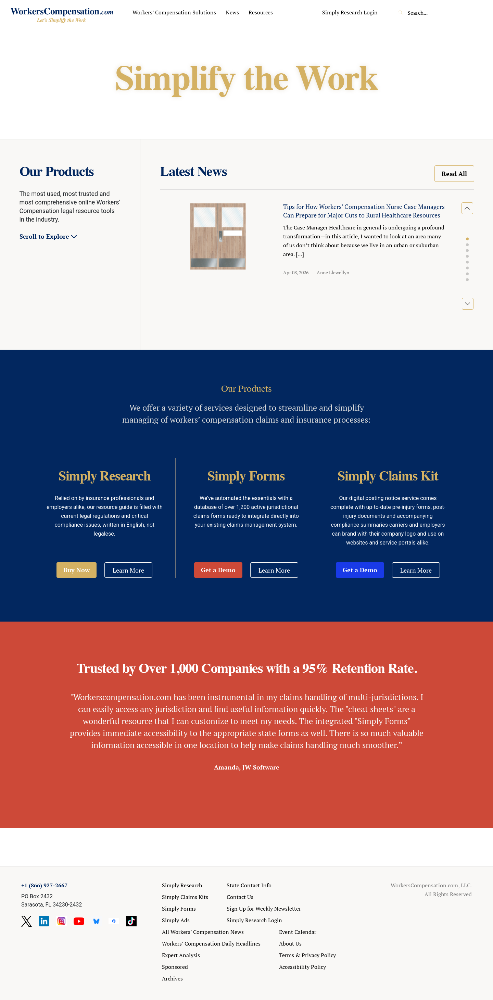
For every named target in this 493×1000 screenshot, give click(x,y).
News (232, 12)
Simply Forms (179, 908)
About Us (290, 943)
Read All (454, 174)
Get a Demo (218, 570)
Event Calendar (297, 932)
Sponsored (175, 967)
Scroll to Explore (44, 236)
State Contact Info (249, 885)
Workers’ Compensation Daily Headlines (211, 943)
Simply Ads (176, 920)
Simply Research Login (350, 12)
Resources (261, 12)
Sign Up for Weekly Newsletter (264, 908)
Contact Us (240, 897)
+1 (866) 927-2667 (44, 885)
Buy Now (76, 570)
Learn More (128, 570)
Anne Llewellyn (333, 272)
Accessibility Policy (302, 967)
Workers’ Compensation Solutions (174, 12)
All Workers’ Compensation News (203, 932)
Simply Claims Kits (185, 897)
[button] (467, 239)
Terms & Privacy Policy (307, 955)
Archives (172, 978)
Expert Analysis (181, 955)
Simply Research (182, 885)
